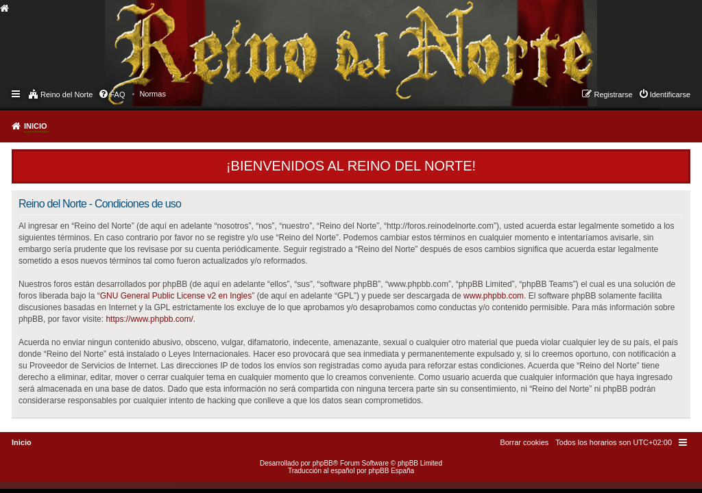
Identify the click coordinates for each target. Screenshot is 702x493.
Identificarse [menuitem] (670, 94)
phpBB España (391, 471)
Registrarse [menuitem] (613, 94)
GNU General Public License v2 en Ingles (176, 296)
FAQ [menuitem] (117, 94)
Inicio (35, 126)
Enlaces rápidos (17, 93)
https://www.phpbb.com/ (149, 319)
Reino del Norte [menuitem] (66, 94)
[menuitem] (152, 94)
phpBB (323, 463)
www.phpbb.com (493, 296)
